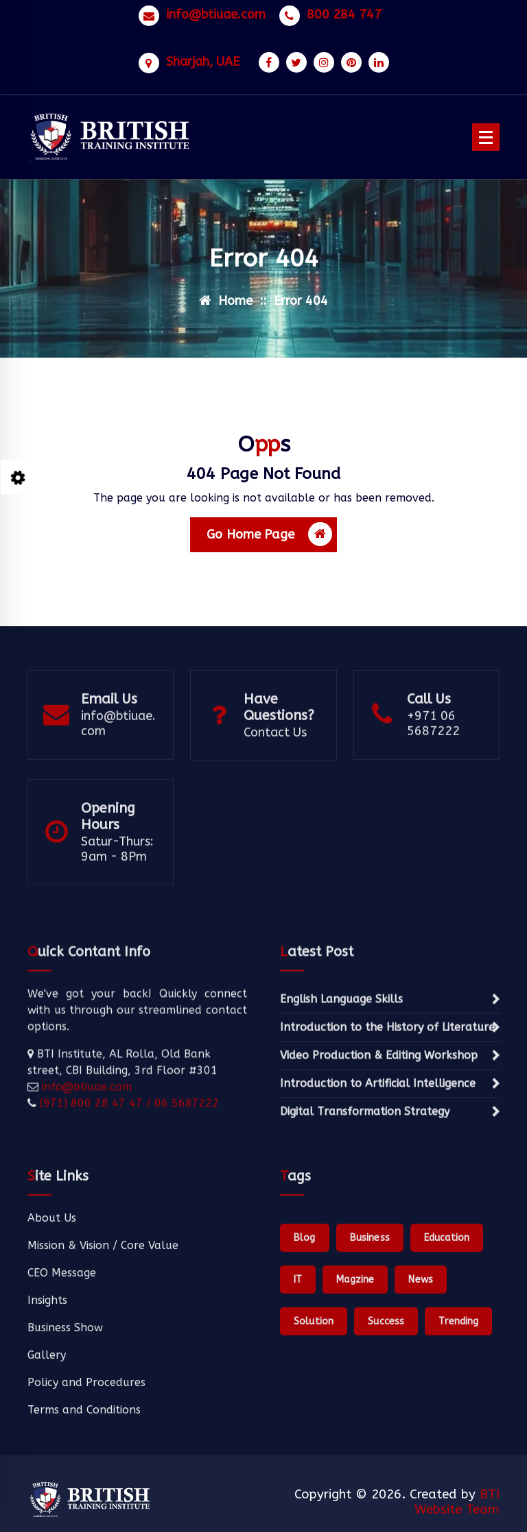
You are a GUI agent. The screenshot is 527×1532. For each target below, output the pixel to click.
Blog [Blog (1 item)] (305, 1344)
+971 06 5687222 (433, 758)
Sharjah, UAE (202, 56)
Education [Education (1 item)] (446, 1344)
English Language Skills (341, 1068)
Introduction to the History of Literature (387, 1096)
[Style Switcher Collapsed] (18, 477)
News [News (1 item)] (420, 1386)
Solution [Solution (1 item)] (313, 1427)
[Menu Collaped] (486, 137)
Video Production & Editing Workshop (379, 1124)
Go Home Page (269, 542)
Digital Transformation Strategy (364, 1180)
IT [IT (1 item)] (298, 1386)
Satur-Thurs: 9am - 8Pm (117, 889)
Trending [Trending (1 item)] (458, 1427)
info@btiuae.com (216, 9)
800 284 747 (344, 9)
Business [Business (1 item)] (370, 1344)
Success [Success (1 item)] (386, 1427)
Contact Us (275, 766)
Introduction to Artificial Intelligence (378, 1152)
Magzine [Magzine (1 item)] (355, 1386)
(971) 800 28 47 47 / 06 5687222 (128, 1172)
